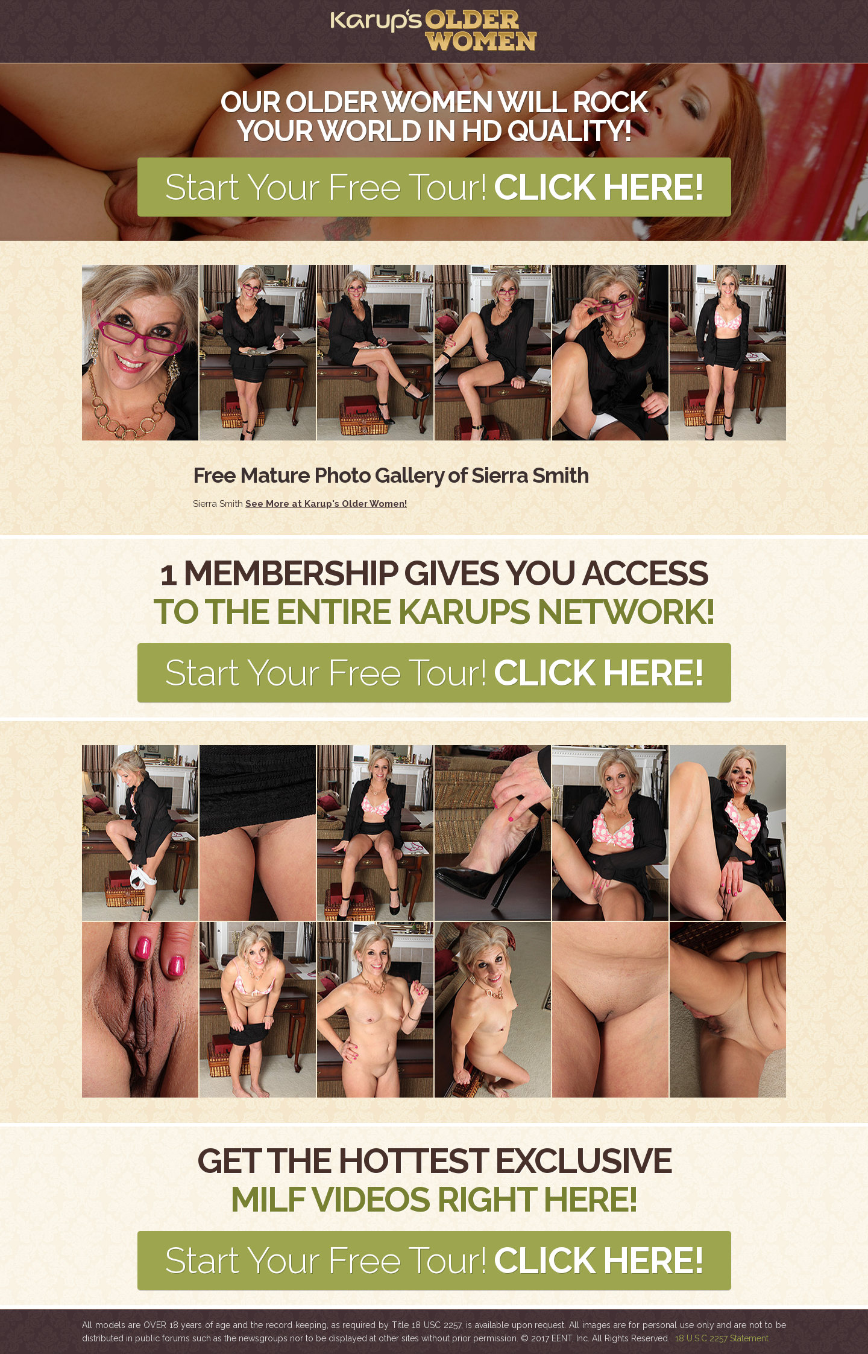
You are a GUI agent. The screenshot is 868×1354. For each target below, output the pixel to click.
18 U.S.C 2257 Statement (722, 1338)
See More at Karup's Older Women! (326, 503)
